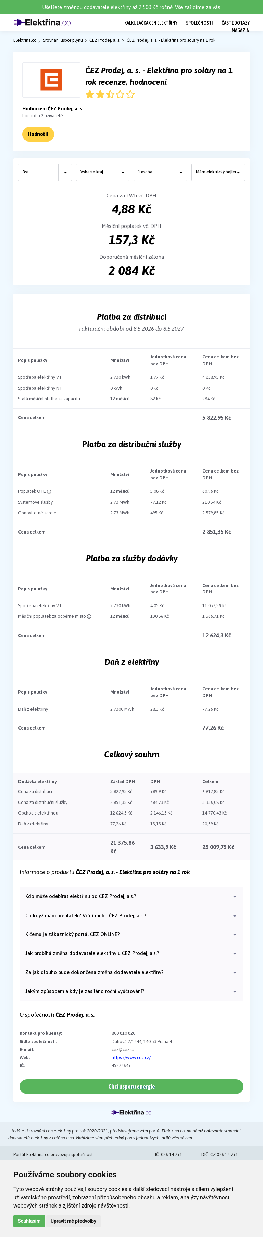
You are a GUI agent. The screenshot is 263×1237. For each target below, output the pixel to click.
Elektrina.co (25, 40)
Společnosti (199, 23)
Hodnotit (38, 134)
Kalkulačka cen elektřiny (150, 23)
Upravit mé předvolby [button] (73, 1221)
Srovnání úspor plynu (63, 40)
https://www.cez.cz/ (131, 1057)
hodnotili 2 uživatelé (42, 115)
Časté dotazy (236, 23)
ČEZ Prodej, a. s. (104, 40)
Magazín (240, 30)
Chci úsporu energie (131, 1086)
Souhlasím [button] (29, 1221)
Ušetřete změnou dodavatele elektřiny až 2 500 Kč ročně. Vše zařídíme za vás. (131, 7)
